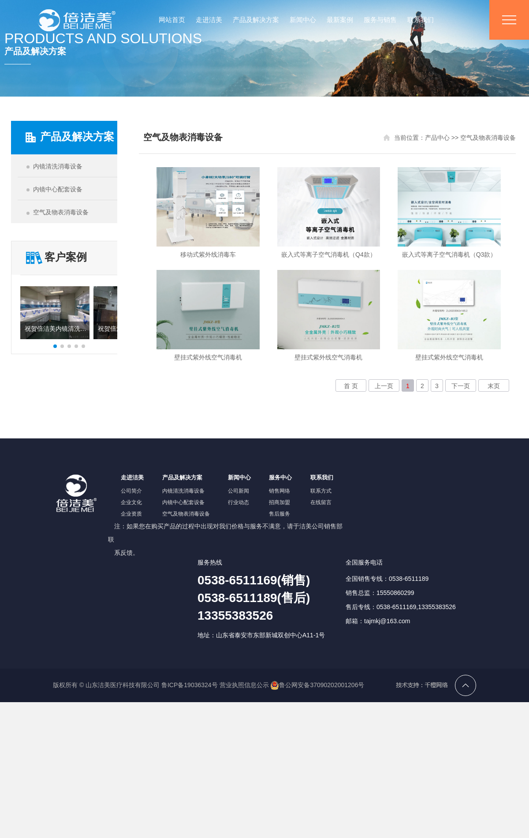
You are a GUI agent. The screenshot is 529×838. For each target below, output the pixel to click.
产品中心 (437, 137)
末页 (494, 385)
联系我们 (420, 19)
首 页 (351, 385)
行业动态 (238, 502)
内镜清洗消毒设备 (183, 491)
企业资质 (131, 514)
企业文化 (131, 502)
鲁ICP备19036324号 (189, 684)
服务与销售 (380, 19)
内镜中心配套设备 (183, 502)
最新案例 (340, 19)
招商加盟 (279, 502)
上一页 (384, 385)
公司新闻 (238, 491)
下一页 (460, 385)
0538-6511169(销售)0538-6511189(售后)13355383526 (253, 597)
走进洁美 (209, 19)
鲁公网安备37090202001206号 (317, 684)
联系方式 (321, 491)
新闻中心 (303, 19)
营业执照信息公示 (244, 684)
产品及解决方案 (256, 19)
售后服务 (279, 514)
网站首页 (172, 19)
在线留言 (321, 502)
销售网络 (279, 491)
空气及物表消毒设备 (488, 137)
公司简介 (131, 491)
